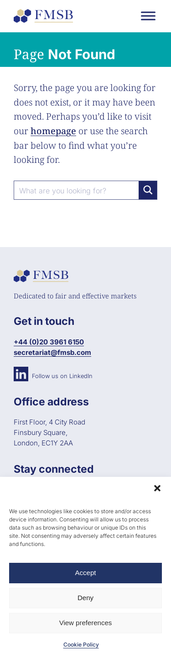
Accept (85, 572)
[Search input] (77, 190)
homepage (53, 131)
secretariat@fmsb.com (52, 352)
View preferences (85, 623)
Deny (85, 597)
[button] (157, 488)
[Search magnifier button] (148, 190)
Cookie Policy (81, 644)
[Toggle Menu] (148, 15)
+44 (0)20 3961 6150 (49, 342)
